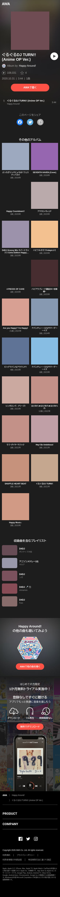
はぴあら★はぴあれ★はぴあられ (44, 407)
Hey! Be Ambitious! (44, 445)
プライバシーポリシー (26, 855)
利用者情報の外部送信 (12, 860)
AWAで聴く (29, 87)
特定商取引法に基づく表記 (39, 860)
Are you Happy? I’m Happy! (15, 328)
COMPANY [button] (10, 824)
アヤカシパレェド (44, 211)
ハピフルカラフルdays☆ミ (44, 250)
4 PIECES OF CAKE (15, 289)
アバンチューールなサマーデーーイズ (44, 329)
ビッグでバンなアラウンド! (15, 367)
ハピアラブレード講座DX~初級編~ (44, 290)
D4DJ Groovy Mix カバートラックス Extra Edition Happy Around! (15, 252)
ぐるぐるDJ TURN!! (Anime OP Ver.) (27, 800)
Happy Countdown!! (15, 211)
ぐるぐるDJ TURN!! (44, 484)
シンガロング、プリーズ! (15, 406)
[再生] (54, 56)
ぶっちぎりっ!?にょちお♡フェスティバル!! (15, 173)
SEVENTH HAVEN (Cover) (44, 172)
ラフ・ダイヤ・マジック (15, 445)
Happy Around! (27, 65)
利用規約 (6, 855)
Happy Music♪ (15, 522)
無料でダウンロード (30, 726)
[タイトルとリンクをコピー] (40, 122)
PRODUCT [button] (10, 813)
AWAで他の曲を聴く (30, 666)
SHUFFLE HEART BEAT (15, 484)
